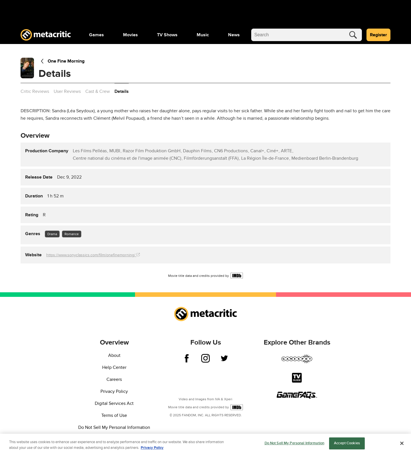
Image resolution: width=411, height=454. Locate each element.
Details (121, 91)
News (234, 35)
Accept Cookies (347, 444)
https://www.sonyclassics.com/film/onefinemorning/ (93, 255)
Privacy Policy (114, 391)
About (114, 355)
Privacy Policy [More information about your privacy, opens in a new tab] (152, 448)
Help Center (114, 367)
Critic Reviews (35, 91)
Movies (130, 35)
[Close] (402, 443)
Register (378, 35)
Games (96, 35)
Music (203, 35)
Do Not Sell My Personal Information (114, 427)
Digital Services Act (114, 403)
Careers (114, 379)
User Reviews (67, 91)
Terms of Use (114, 415)
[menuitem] (96, 35)
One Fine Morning (61, 61)
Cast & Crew (97, 91)
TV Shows (167, 35)
